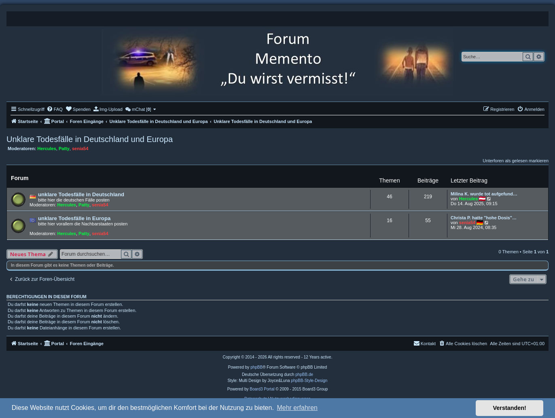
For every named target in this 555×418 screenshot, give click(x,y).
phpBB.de (304, 374)
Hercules (46, 148)
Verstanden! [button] (509, 408)
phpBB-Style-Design (309, 380)
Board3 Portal (262, 389)
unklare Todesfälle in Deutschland (81, 194)
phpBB (256, 367)
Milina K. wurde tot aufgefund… (484, 193)
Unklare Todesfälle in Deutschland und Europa (89, 139)
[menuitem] (55, 109)
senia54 (80, 148)
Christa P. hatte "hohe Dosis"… (484, 217)
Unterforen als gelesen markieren (516, 160)
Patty (64, 148)
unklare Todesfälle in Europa (74, 218)
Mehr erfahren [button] (297, 407)
